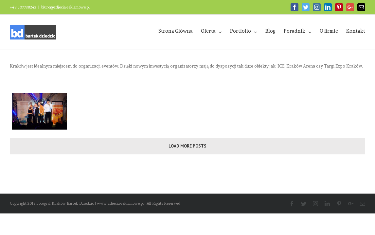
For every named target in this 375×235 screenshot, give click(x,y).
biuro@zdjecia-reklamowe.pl (65, 7)
